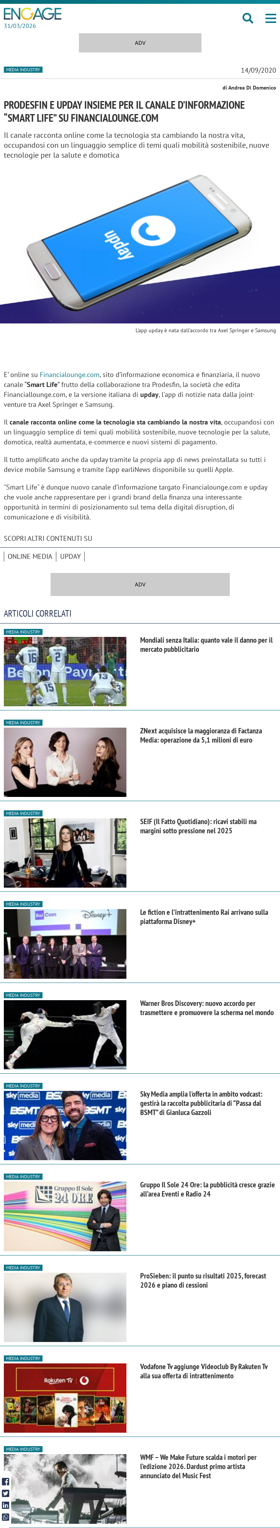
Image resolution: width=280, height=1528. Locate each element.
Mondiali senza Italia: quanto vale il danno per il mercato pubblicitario (206, 644)
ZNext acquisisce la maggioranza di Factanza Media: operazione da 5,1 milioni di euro (201, 735)
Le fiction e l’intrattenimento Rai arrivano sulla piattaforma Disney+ (204, 917)
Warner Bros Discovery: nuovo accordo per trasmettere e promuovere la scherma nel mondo (207, 1008)
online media (30, 556)
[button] (270, 18)
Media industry (23, 69)
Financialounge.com (70, 374)
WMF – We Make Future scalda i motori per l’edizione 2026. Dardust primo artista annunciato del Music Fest (198, 1466)
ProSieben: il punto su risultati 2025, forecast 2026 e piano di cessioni (203, 1280)
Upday (70, 556)
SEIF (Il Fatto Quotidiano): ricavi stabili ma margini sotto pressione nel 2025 (198, 826)
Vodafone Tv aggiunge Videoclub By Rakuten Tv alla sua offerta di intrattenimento (203, 1371)
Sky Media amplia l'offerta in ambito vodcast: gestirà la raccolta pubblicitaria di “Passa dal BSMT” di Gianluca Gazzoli (201, 1103)
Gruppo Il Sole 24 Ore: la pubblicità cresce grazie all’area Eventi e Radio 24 (207, 1189)
